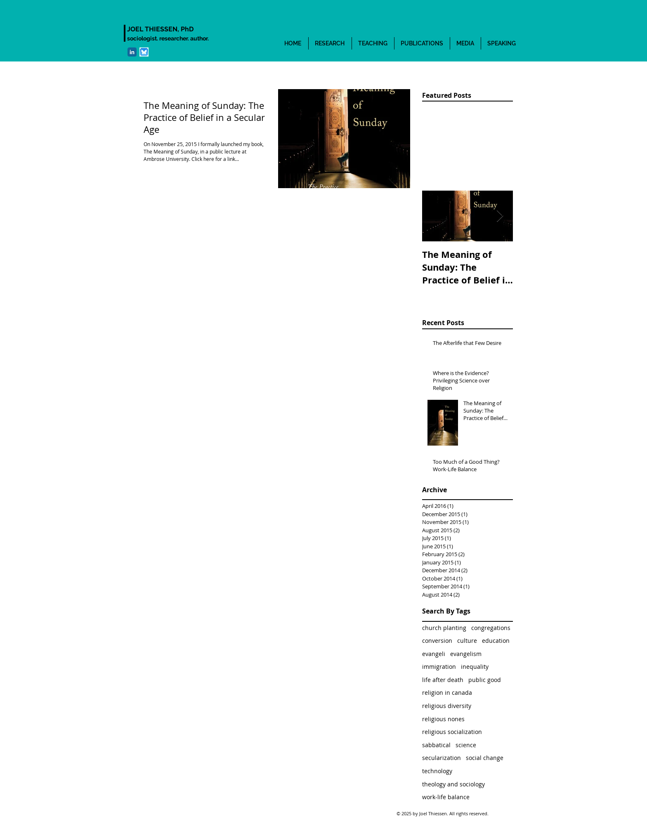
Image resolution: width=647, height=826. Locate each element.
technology (437, 771)
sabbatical (436, 745)
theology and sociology (453, 784)
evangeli (433, 654)
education (496, 640)
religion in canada (447, 692)
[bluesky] (144, 52)
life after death (442, 680)
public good (484, 680)
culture (467, 640)
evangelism (466, 654)
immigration (439, 666)
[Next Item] (499, 216)
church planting (444, 628)
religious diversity (446, 706)
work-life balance (446, 797)
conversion (437, 640)
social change (484, 758)
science (466, 745)
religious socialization (452, 732)
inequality (475, 666)
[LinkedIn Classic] (132, 52)
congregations (490, 628)
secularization (441, 758)
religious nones (443, 719)
